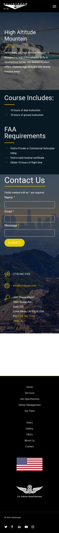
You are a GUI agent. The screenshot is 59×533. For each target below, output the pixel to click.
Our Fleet (30, 410)
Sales (29, 422)
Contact (29, 446)
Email (9, 211)
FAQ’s (29, 434)
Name (9, 197)
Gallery (29, 428)
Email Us (18, 320)
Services (29, 392)
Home (29, 387)
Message (11, 225)
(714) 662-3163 (26, 316)
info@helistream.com (24, 285)
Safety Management (29, 404)
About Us (30, 440)
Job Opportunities (29, 398)
